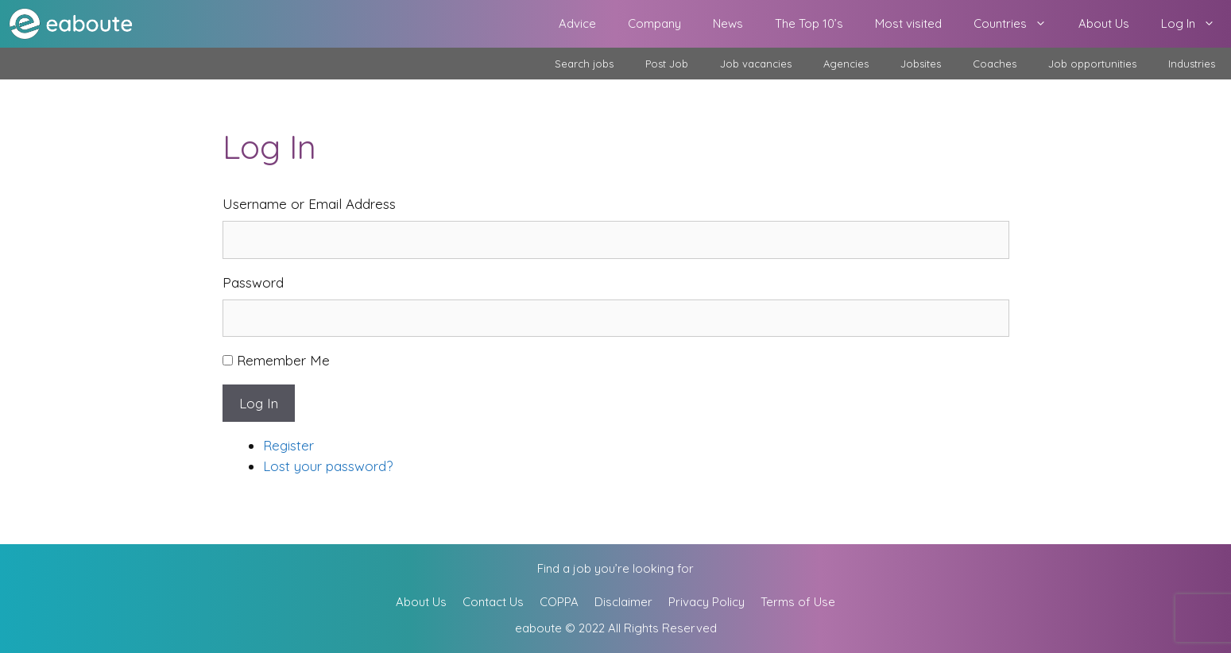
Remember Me (283, 360)
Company (654, 23)
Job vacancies (756, 63)
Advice (577, 23)
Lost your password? (328, 466)
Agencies (846, 63)
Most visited (908, 23)
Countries (1018, 24)
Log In (1196, 24)
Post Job (666, 63)
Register (288, 445)
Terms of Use (798, 601)
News (728, 23)
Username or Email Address (309, 203)
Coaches (994, 63)
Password (253, 282)
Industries (1191, 63)
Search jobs (584, 63)
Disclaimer (623, 601)
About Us (1103, 23)
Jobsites (920, 63)
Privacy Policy (706, 601)
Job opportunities (1092, 63)
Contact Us (493, 601)
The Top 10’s (809, 23)
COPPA (559, 601)
